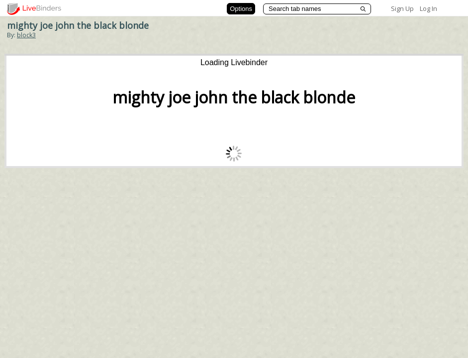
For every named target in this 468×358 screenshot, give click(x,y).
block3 (26, 35)
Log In (428, 8)
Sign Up (402, 8)
